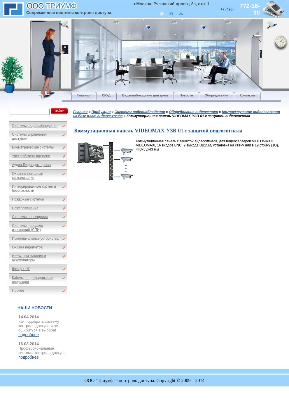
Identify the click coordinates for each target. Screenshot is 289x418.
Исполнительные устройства (35, 238)
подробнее (28, 334)
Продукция (101, 112)
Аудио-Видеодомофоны (31, 165)
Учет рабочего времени (31, 156)
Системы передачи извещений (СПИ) (27, 228)
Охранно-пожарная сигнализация (27, 176)
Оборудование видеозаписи (193, 112)
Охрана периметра (27, 247)
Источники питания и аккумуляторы (29, 258)
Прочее (18, 291)
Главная (80, 112)
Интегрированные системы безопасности (34, 188)
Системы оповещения (30, 217)
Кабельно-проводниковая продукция (32, 280)
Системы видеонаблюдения (34, 126)
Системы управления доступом (29, 136)
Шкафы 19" (21, 269)
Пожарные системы (28, 199)
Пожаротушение (25, 208)
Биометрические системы (33, 147)
